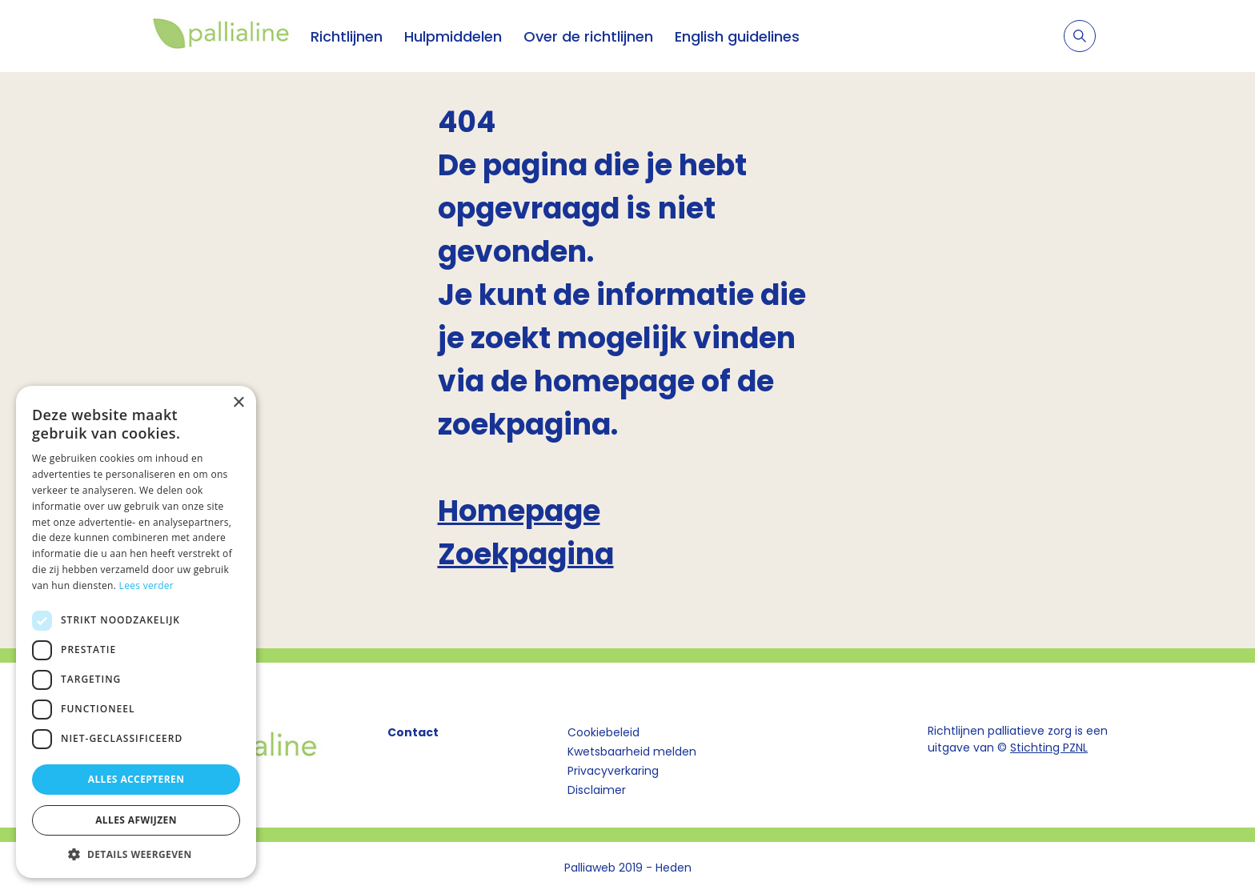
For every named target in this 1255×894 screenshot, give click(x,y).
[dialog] (136, 632)
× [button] (238, 403)
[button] (136, 854)
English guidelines (737, 36)
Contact (413, 732)
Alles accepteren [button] (136, 779)
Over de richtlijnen (588, 36)
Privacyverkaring (613, 771)
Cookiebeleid (603, 732)
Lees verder (146, 585)
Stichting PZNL (1049, 748)
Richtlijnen (347, 36)
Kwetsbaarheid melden (631, 752)
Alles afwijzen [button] (136, 820)
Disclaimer (596, 790)
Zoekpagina (526, 554)
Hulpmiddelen (453, 36)
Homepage (519, 511)
